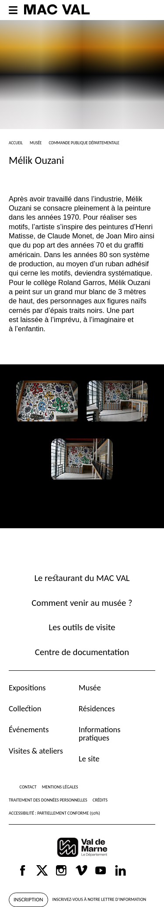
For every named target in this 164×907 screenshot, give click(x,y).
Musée (90, 688)
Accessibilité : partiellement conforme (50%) (54, 813)
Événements (29, 729)
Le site (89, 759)
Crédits (100, 800)
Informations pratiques (100, 733)
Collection (25, 708)
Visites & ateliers (36, 751)
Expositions (27, 688)
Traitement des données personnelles (48, 800)
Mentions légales (60, 787)
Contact (28, 787)
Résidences (97, 708)
